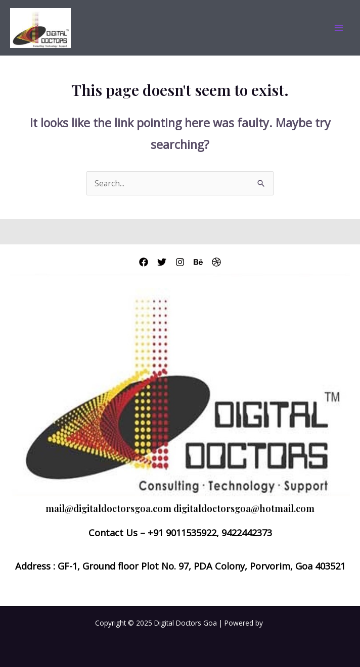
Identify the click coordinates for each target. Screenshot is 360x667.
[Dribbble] (216, 262)
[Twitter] (161, 262)
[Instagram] (180, 262)
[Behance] (198, 262)
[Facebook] (143, 262)
